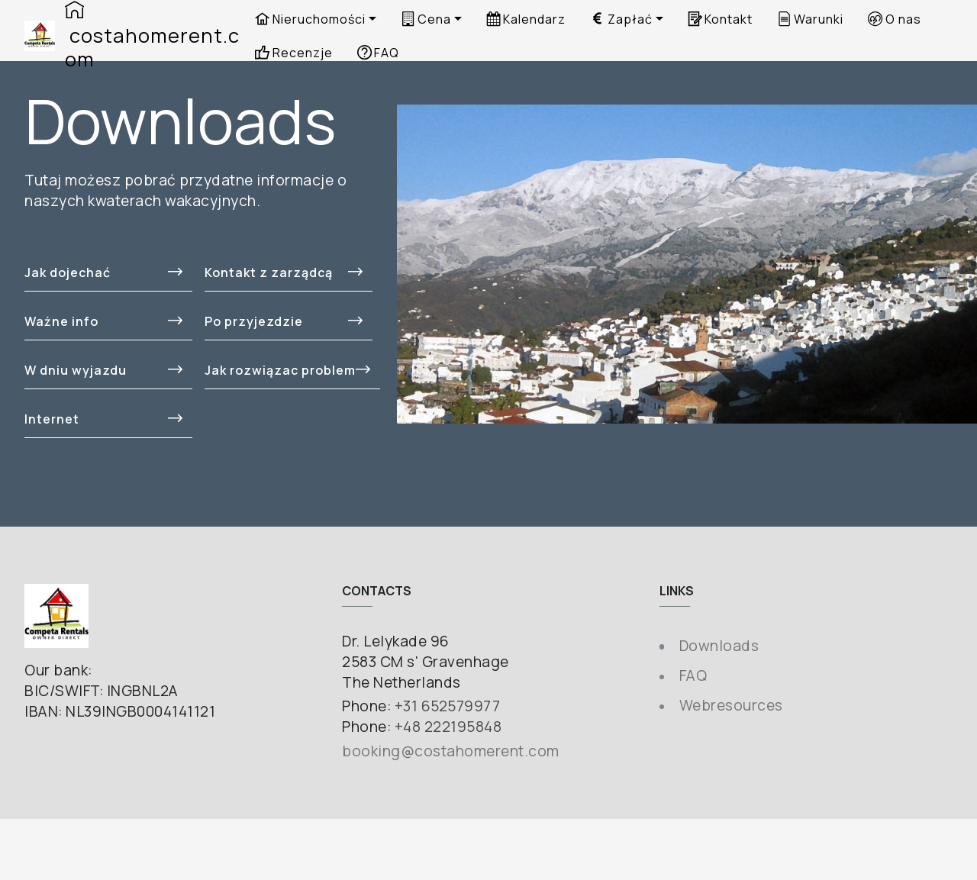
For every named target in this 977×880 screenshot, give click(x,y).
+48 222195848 (448, 727)
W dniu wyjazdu (103, 370)
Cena (426, 19)
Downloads (719, 646)
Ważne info (103, 321)
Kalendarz (526, 19)
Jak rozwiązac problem (287, 370)
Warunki (810, 19)
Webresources (731, 705)
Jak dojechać (103, 272)
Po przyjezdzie (284, 321)
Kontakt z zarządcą (284, 272)
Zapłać (621, 19)
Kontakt (720, 19)
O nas (894, 19)
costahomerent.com (152, 36)
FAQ (693, 675)
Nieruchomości (310, 19)
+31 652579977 (448, 706)
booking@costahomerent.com (450, 751)
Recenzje (293, 52)
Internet (103, 419)
